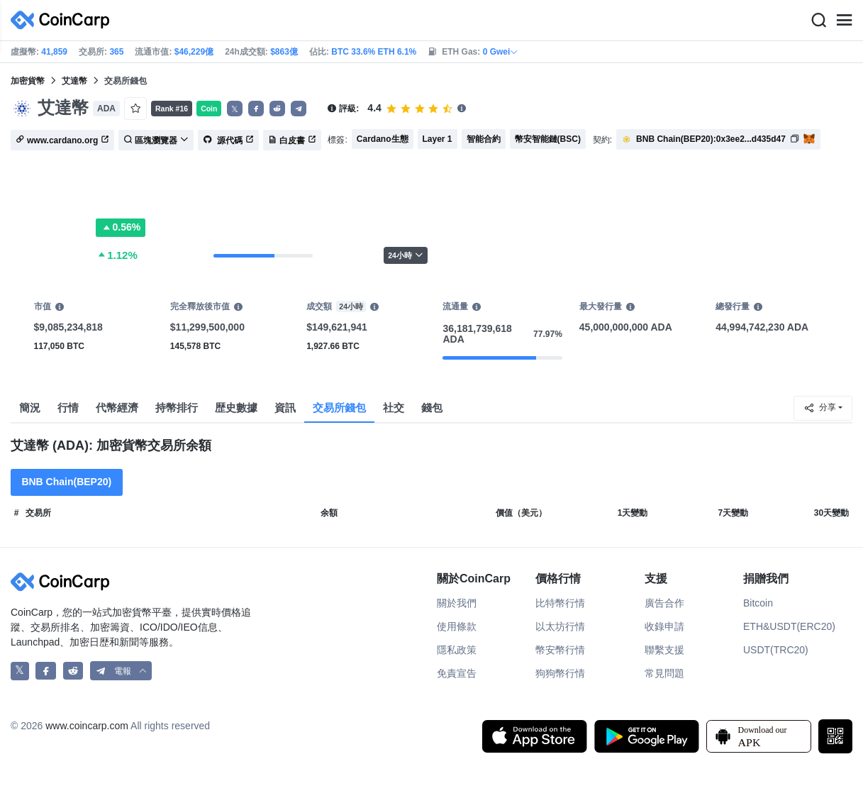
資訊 (285, 408)
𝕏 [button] (234, 109)
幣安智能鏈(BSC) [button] (548, 139)
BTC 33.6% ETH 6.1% (373, 52)
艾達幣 (74, 81)
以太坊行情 (560, 626)
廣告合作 (664, 603)
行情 (68, 408)
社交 (393, 408)
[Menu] (843, 20)
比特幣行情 (560, 603)
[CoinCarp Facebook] (45, 671)
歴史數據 (236, 408)
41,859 (54, 52)
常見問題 (664, 673)
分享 (819, 408)
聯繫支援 (664, 649)
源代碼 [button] (228, 140)
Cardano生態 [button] (382, 139)
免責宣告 (457, 673)
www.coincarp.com (86, 725)
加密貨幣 (28, 81)
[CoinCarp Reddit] (73, 671)
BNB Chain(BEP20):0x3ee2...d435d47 (711, 139)
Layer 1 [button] (437, 139)
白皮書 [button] (292, 140)
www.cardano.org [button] (62, 140)
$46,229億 (193, 52)
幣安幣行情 (560, 649)
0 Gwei (501, 52)
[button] (256, 108)
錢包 (431, 408)
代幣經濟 (117, 408)
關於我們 (457, 603)
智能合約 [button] (484, 139)
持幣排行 (176, 408)
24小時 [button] (405, 255)
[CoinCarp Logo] (64, 20)
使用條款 (457, 626)
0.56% (120, 227)
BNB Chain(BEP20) (66, 481)
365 (116, 52)
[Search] (818, 20)
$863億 (284, 52)
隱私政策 (457, 649)
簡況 (29, 408)
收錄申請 (664, 626)
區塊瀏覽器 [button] (156, 140)
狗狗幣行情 (560, 673)
